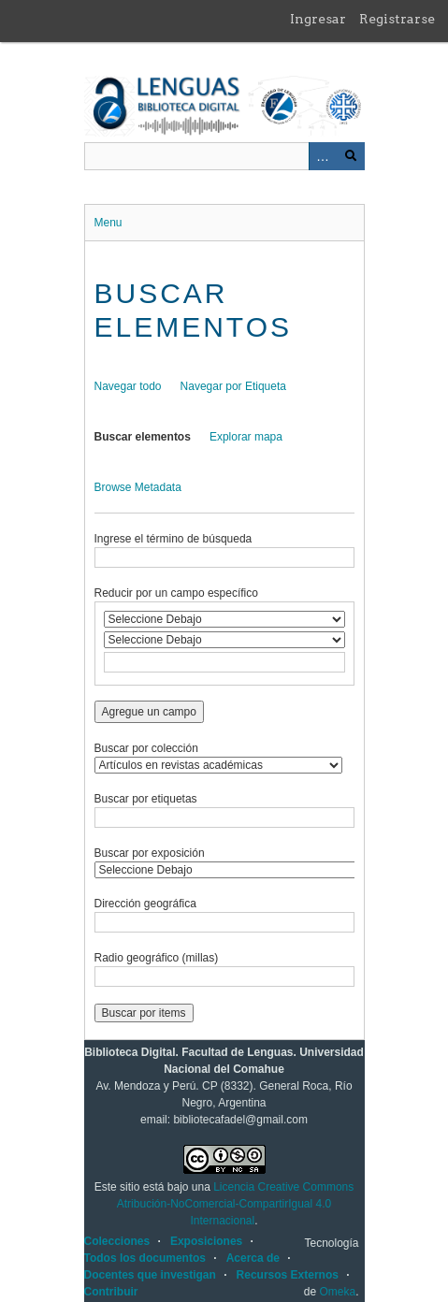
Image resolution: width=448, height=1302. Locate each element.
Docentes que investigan (150, 1274)
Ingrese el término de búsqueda (173, 538)
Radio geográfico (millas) (156, 957)
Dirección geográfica (145, 903)
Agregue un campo (149, 711)
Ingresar (318, 18)
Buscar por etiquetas (145, 798)
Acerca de (253, 1258)
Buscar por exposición (149, 853)
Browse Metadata (137, 487)
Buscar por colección (146, 748)
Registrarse (397, 18)
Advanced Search (323, 156)
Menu (108, 222)
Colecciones (117, 1241)
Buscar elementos (142, 436)
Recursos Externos (288, 1274)
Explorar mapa (246, 436)
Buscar (351, 156)
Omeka (337, 1291)
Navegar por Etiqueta (233, 386)
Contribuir (111, 1291)
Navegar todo (128, 386)
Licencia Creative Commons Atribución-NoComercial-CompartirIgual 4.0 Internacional (235, 1203)
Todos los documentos (145, 1258)
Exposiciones (206, 1241)
